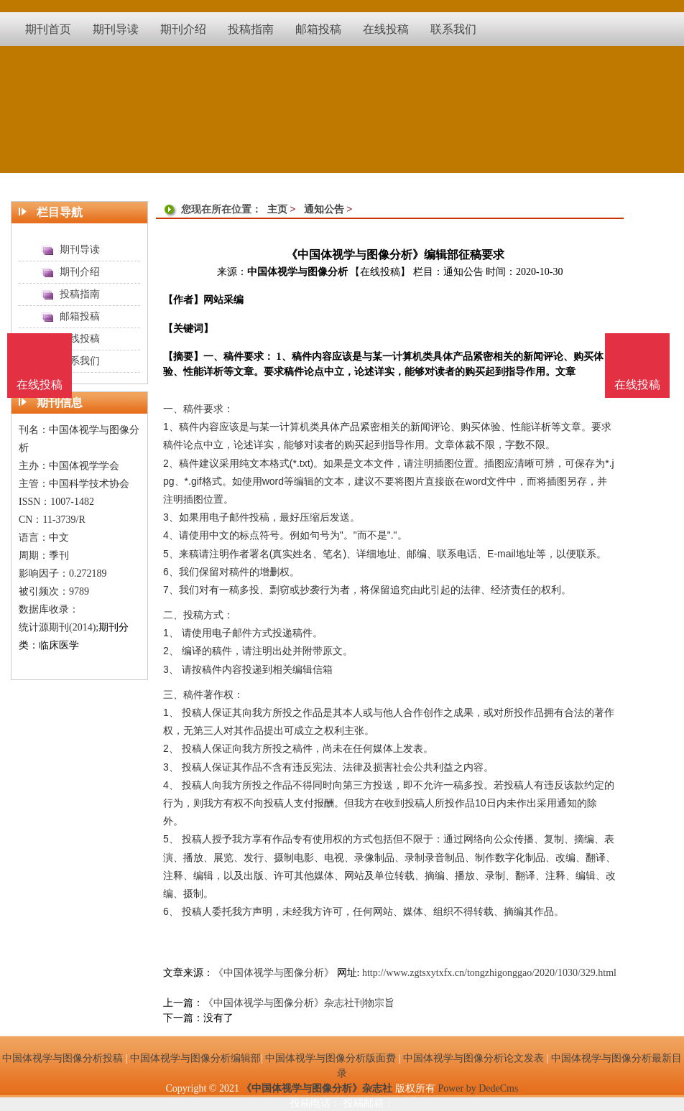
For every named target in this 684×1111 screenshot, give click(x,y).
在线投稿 (637, 384)
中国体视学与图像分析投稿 (62, 1058)
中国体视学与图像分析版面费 (330, 1058)
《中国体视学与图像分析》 (273, 972)
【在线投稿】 (380, 271)
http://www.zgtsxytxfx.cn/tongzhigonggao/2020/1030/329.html (489, 972)
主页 (277, 209)
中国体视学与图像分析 (297, 271)
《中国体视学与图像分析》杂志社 (316, 1088)
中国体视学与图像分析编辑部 (195, 1058)
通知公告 (324, 209)
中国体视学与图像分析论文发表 (473, 1058)
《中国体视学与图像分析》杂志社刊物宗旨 (298, 1003)
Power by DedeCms (478, 1088)
